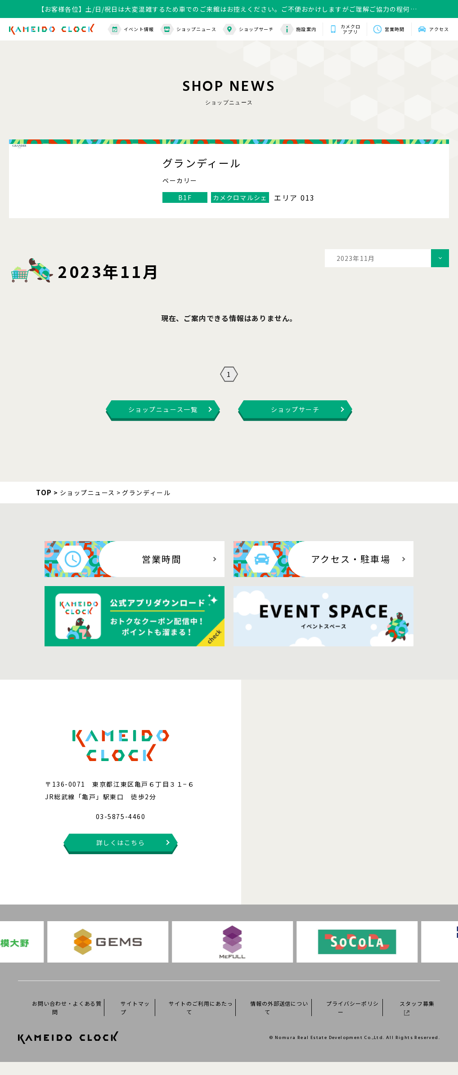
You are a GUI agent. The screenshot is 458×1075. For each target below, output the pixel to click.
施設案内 (298, 29)
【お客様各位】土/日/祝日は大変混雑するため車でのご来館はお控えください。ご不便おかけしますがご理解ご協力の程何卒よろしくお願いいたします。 (227, 9)
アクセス (439, 29)
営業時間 (394, 29)
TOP (44, 505)
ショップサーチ (248, 29)
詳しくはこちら (120, 855)
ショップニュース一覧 (163, 422)
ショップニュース (188, 29)
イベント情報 (131, 29)
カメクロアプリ (350, 29)
